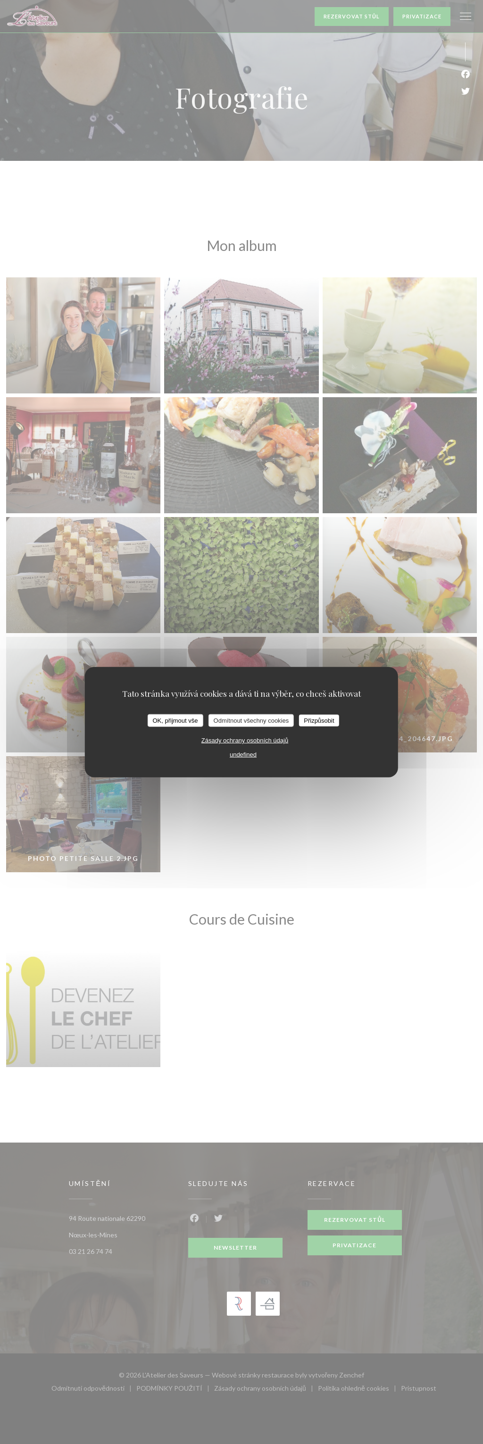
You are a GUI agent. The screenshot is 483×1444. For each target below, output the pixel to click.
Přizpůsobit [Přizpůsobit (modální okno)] (319, 720)
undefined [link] (243, 754)
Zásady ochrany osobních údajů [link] (244, 740)
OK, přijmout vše (175, 720)
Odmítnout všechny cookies (251, 720)
